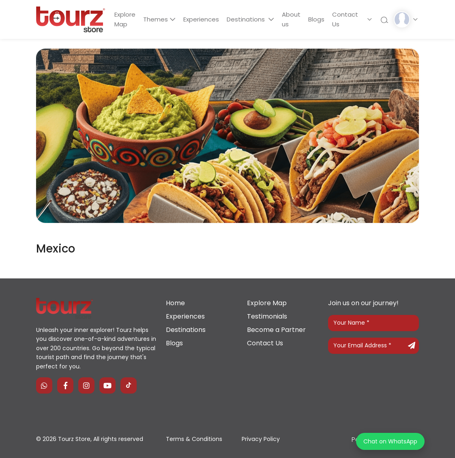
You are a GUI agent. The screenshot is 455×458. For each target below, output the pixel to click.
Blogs (319, 19)
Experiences (203, 19)
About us (293, 19)
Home (175, 303)
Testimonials (267, 316)
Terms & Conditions (194, 439)
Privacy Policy (261, 439)
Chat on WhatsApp (390, 441)
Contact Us (349, 19)
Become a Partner (276, 329)
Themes (156, 19)
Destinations (249, 19)
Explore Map (125, 19)
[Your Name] (373, 323)
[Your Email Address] (373, 346)
